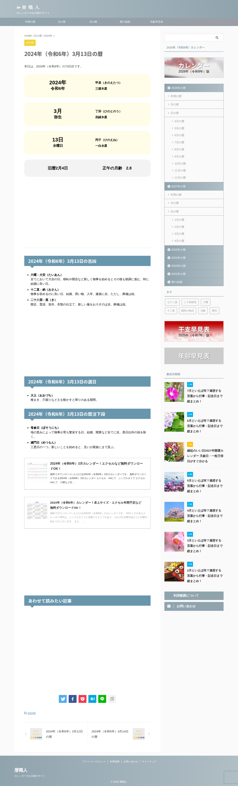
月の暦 (62, 21)
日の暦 (93, 21)
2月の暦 (179, 217)
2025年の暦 (178, 238)
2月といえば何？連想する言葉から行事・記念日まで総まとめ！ (205, 564)
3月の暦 (179, 223)
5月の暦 (179, 126)
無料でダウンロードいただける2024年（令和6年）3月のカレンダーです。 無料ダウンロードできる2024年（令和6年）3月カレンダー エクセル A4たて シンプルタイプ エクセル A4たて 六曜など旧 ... (98, 478)
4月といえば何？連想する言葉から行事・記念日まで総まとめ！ (205, 505)
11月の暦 (180, 164)
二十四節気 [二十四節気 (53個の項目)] (190, 290)
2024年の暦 (178, 246)
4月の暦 (179, 120)
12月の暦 (180, 170)
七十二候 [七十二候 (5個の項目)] (172, 290)
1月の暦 (179, 211)
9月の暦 (179, 151)
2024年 (32, 713)
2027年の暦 (178, 178)
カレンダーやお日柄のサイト (29, 775)
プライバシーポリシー (94, 761)
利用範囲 (114, 761)
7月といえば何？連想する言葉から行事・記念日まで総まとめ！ (205, 385)
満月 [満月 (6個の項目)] (214, 299)
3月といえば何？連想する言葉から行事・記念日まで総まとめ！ (205, 534)
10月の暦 (180, 158)
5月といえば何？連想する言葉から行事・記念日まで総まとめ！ (205, 475)
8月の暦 (179, 145)
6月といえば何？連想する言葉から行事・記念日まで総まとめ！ (205, 415)
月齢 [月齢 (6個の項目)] (203, 299)
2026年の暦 (178, 87)
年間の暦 (30, 21)
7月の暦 (179, 139)
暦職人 (20, 769)
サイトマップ (149, 761)
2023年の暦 (178, 254)
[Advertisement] (87, 212)
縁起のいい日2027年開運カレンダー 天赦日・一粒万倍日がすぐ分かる (204, 445)
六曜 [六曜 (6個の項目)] (205, 290)
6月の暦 (179, 132)
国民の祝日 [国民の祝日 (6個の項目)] (187, 299)
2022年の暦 (178, 262)
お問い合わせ (131, 761)
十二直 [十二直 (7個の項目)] (171, 299)
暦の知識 (125, 21)
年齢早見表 (156, 21)
